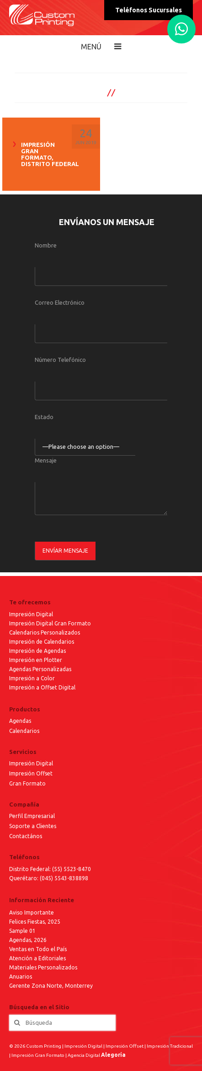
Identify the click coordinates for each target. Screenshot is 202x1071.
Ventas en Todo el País (38, 949)
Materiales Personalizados (43, 967)
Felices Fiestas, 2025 (34, 922)
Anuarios (20, 977)
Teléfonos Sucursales (148, 10)
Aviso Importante (31, 912)
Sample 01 (22, 931)
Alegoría (113, 1055)
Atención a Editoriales (37, 958)
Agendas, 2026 (28, 940)
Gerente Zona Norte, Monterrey (51, 986)
